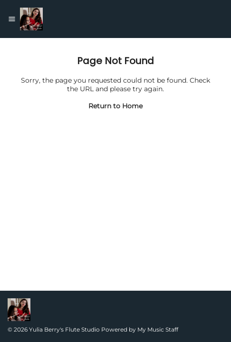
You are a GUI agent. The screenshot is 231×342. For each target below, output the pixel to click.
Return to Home (115, 106)
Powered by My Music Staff (139, 329)
